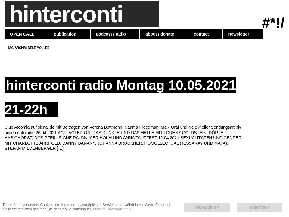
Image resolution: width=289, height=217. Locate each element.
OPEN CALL (22, 34)
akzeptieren (207, 207)
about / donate (159, 34)
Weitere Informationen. (112, 209)
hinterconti (66, 14)
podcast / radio (111, 34)
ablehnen (259, 207)
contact (201, 34)
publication (65, 34)
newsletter (238, 34)
